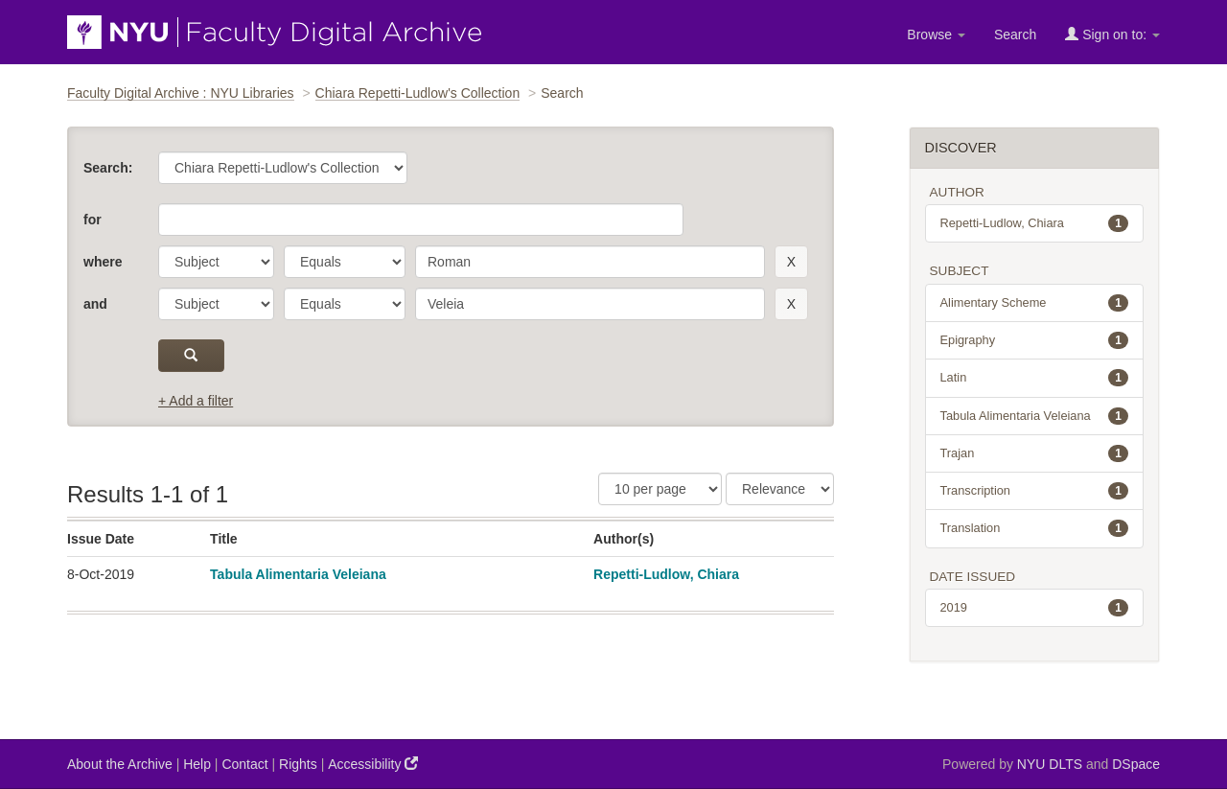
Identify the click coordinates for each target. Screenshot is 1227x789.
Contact (244, 764)
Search (1015, 34)
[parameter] (216, 261)
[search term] (590, 261)
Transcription (1034, 490)
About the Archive (120, 764)
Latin (1034, 377)
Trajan (1034, 453)
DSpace (1136, 764)
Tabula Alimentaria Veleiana (298, 574)
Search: (107, 167)
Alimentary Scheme (1034, 303)
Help (197, 764)
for (92, 219)
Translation (1034, 528)
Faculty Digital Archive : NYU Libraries (180, 93)
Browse (936, 34)
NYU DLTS (1049, 764)
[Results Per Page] (660, 489)
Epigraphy (1034, 340)
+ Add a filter (195, 400)
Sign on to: (1112, 34)
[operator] (344, 261)
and (95, 304)
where (102, 261)
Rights (298, 764)
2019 (1034, 607)
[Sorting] (780, 489)
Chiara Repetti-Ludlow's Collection (418, 93)
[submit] (191, 355)
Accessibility (373, 763)
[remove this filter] (791, 261)
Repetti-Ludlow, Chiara (666, 574)
